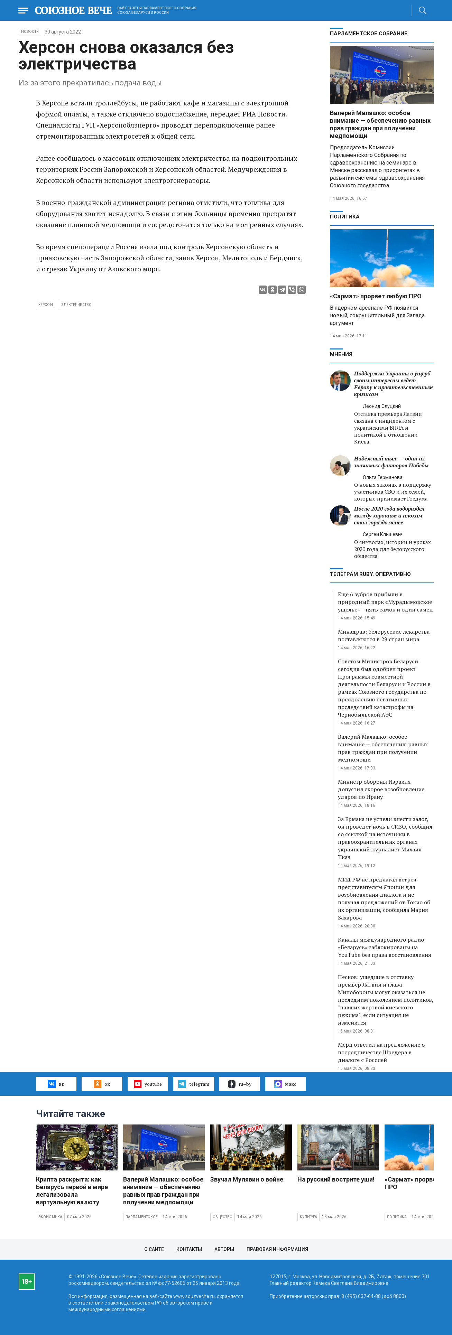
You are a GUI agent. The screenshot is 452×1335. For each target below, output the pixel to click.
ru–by (239, 1084)
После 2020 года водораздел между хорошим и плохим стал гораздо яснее (389, 515)
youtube (148, 1083)
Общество (223, 1217)
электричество (76, 305)
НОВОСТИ (30, 32)
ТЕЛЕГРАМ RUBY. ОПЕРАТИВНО (370, 574)
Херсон (45, 305)
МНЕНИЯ (341, 354)
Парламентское (142, 1217)
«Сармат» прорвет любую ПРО (376, 296)
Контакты (189, 1249)
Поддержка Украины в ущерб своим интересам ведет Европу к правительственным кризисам (393, 384)
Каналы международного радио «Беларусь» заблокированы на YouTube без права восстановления (384, 947)
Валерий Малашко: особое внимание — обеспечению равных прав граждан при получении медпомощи (380, 124)
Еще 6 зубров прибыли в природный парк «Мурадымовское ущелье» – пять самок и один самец (385, 601)
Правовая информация (277, 1249)
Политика (345, 217)
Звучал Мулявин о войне (246, 1179)
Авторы (224, 1249)
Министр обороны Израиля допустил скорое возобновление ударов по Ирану (381, 789)
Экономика (50, 1217)
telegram (193, 1083)
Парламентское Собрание (368, 33)
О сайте (154, 1249)
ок (102, 1083)
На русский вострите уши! (336, 1179)
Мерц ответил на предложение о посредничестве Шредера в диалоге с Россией (381, 1052)
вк (56, 1083)
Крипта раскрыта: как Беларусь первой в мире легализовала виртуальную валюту (72, 1191)
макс (285, 1084)
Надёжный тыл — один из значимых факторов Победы (391, 462)
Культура (308, 1217)
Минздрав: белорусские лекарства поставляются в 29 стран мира (384, 635)
